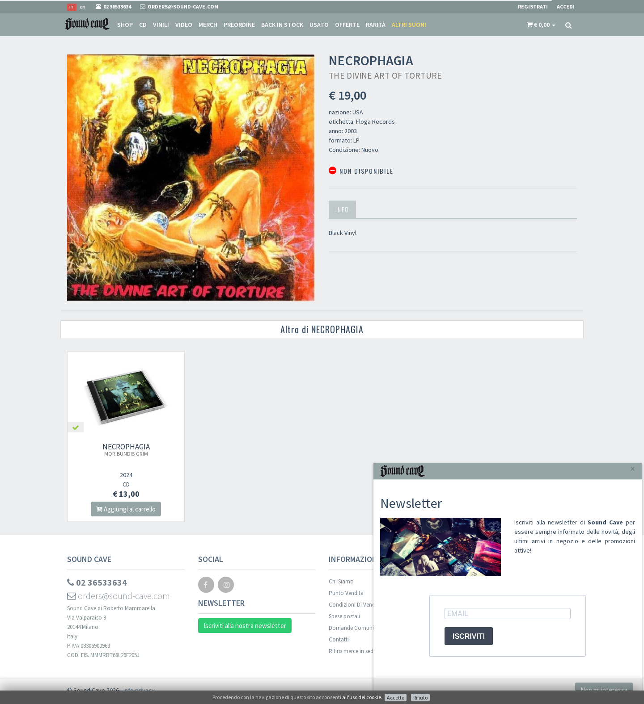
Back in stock (282, 25)
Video (183, 25)
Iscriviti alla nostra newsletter (244, 625)
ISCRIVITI (469, 636)
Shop (125, 25)
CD (143, 25)
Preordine (239, 25)
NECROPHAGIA (126, 449)
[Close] (632, 469)
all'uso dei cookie (361, 697)
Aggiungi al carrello (126, 509)
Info (342, 209)
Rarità (376, 25)
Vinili (161, 25)
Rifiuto (420, 697)
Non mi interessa (603, 690)
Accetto (395, 697)
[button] (541, 24)
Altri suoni (409, 25)
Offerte (347, 25)
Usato (319, 25)
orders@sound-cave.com (118, 595)
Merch (208, 25)
